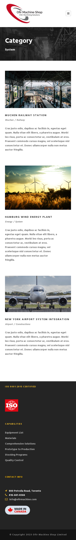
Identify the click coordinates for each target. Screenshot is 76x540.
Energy (8, 222)
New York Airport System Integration (37, 319)
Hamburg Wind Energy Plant (28, 217)
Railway (20, 120)
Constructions (23, 324)
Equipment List (14, 433)
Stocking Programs (16, 455)
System (18, 222)
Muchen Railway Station (26, 115)
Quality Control (14, 460)
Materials (10, 438)
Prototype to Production (20, 449)
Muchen (9, 120)
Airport (9, 324)
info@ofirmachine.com (23, 500)
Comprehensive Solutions (20, 444)
